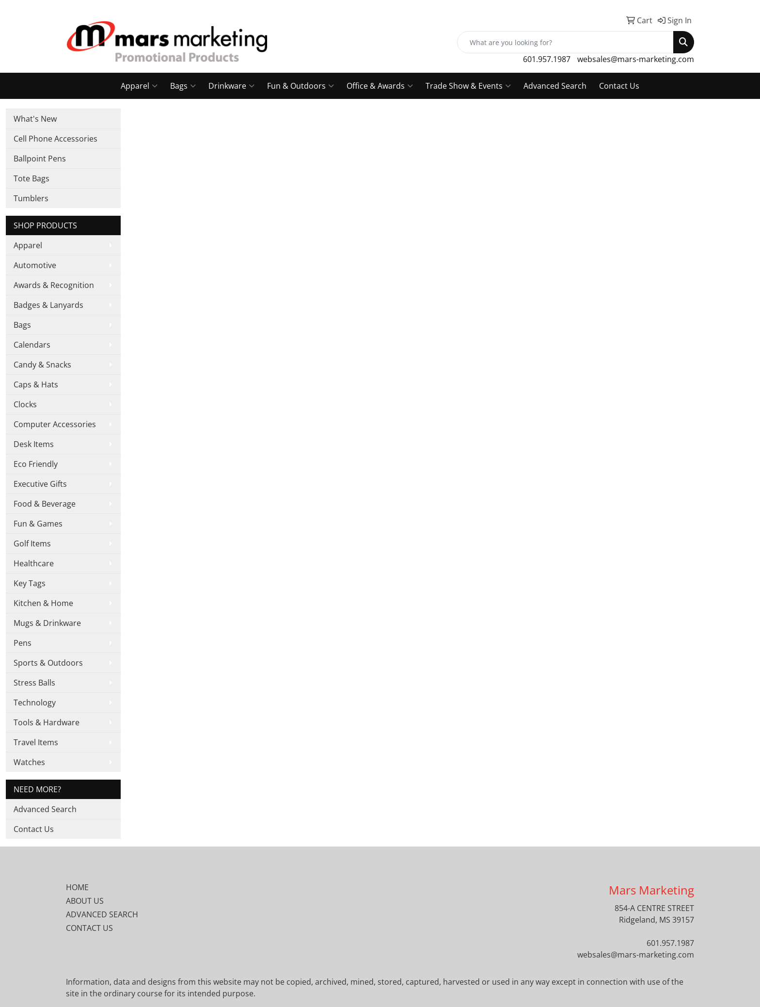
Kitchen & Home (43, 603)
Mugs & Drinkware (47, 623)
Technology (35, 702)
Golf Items (32, 543)
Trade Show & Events (468, 86)
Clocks (25, 404)
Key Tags (30, 583)
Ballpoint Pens (40, 158)
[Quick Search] (565, 42)
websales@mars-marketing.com (635, 59)
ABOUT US (85, 900)
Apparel (139, 86)
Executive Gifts (40, 484)
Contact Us (619, 85)
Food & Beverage (45, 503)
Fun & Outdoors (300, 86)
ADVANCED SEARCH (102, 914)
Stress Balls (34, 682)
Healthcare (34, 563)
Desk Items (34, 444)
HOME (77, 887)
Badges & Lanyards (48, 305)
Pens (23, 643)
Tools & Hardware (46, 722)
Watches (29, 762)
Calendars (32, 344)
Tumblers (31, 198)
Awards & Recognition (54, 285)
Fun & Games (38, 523)
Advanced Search (554, 85)
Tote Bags (31, 178)
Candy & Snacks (42, 364)
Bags (183, 86)
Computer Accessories (55, 424)
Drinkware (231, 86)
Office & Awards (380, 86)
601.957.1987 (546, 59)
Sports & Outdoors (48, 662)
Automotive (35, 265)
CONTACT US (89, 928)
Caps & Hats (36, 384)
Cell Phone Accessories (55, 138)
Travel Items (36, 742)
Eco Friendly (36, 464)
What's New (35, 118)
